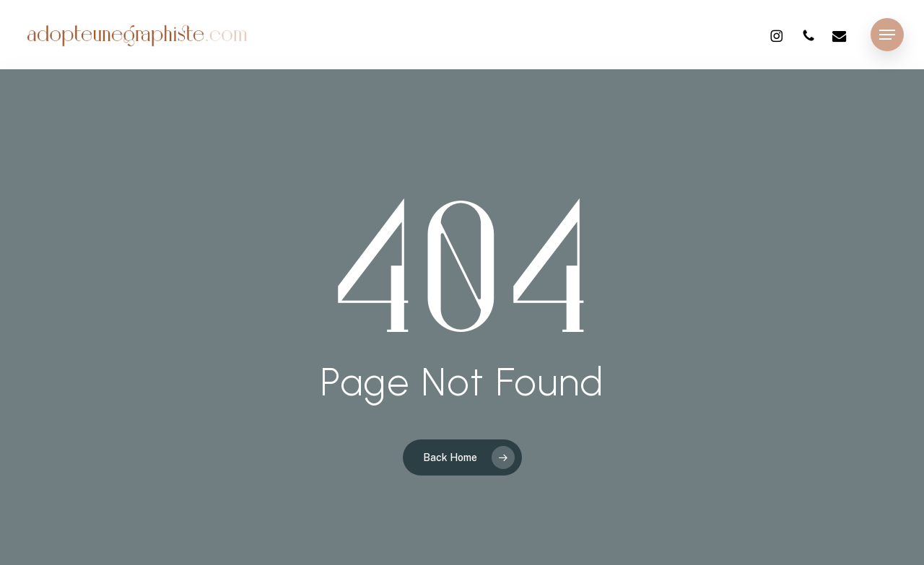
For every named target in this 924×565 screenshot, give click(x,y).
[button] (887, 35)
